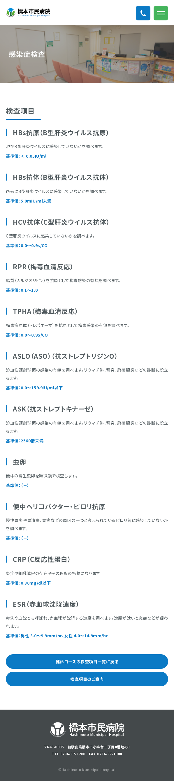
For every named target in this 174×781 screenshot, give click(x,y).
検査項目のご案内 (86, 679)
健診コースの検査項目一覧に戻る (87, 661)
